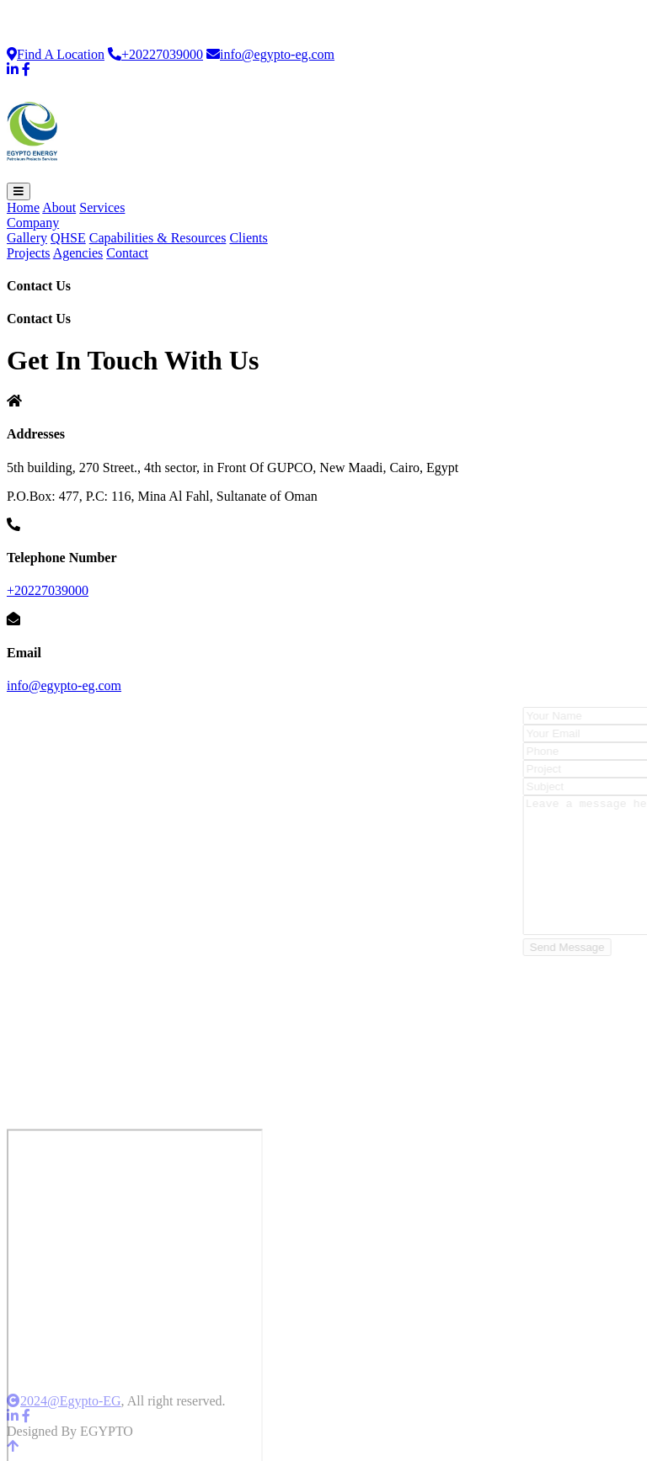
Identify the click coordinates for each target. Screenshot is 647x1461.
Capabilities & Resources (158, 238)
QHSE (68, 238)
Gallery (27, 238)
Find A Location (55, 54)
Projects (29, 253)
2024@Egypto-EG (64, 1401)
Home (23, 207)
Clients (248, 238)
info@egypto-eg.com (270, 54)
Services (102, 207)
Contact (127, 253)
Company (33, 222)
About (59, 207)
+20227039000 (155, 54)
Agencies (78, 253)
